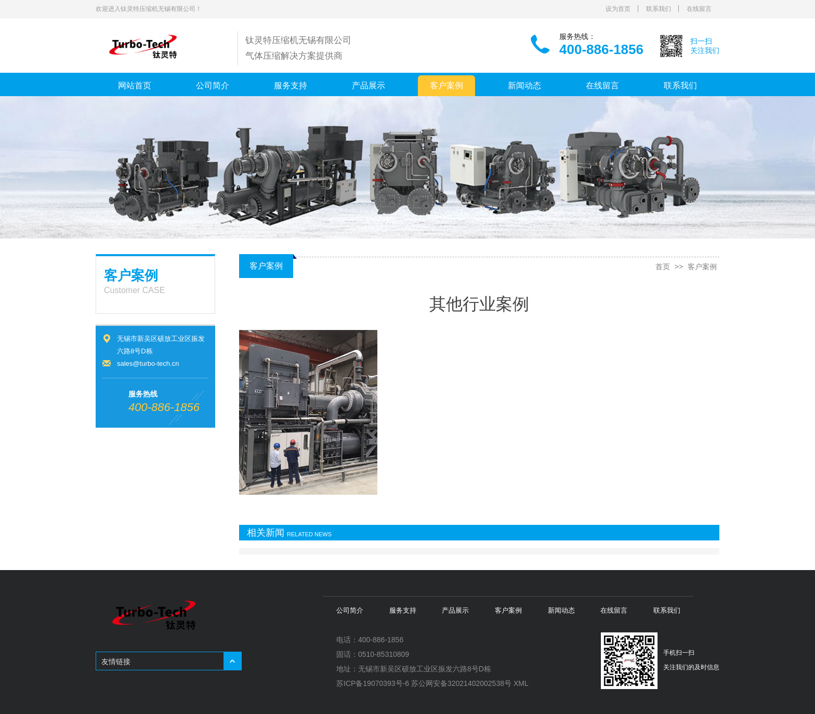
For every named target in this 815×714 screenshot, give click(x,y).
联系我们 (658, 8)
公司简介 (212, 85)
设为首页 (618, 8)
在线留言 (699, 8)
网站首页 (134, 85)
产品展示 (368, 85)
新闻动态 (524, 85)
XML (521, 683)
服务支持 (290, 85)
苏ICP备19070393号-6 (372, 683)
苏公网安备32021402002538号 (461, 683)
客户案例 (446, 85)
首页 (662, 266)
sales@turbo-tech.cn (148, 363)
